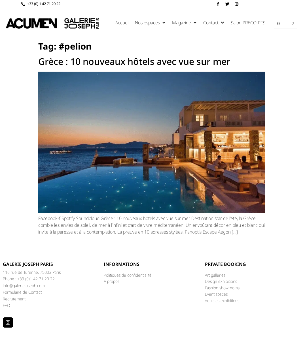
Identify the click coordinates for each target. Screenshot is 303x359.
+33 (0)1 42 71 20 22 (36, 278)
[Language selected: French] (285, 23)
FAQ (6, 305)
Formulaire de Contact (22, 292)
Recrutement (14, 299)
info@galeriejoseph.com (24, 285)
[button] (150, 22)
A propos (111, 281)
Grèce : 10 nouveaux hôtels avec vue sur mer (134, 61)
